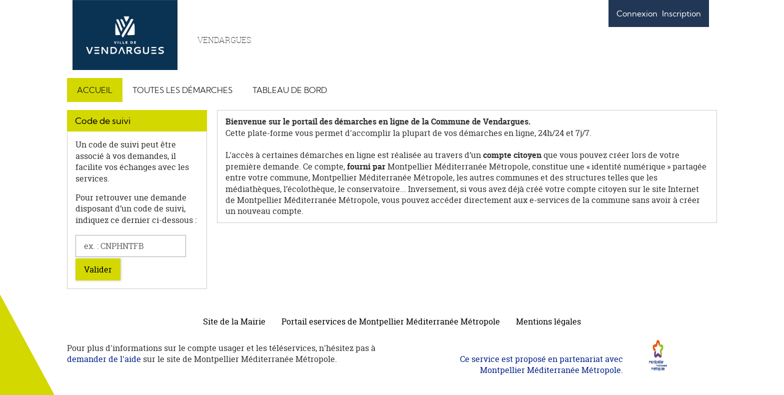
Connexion (637, 13)
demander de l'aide (104, 359)
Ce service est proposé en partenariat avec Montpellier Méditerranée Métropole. (541, 365)
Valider (98, 269)
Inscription (681, 13)
